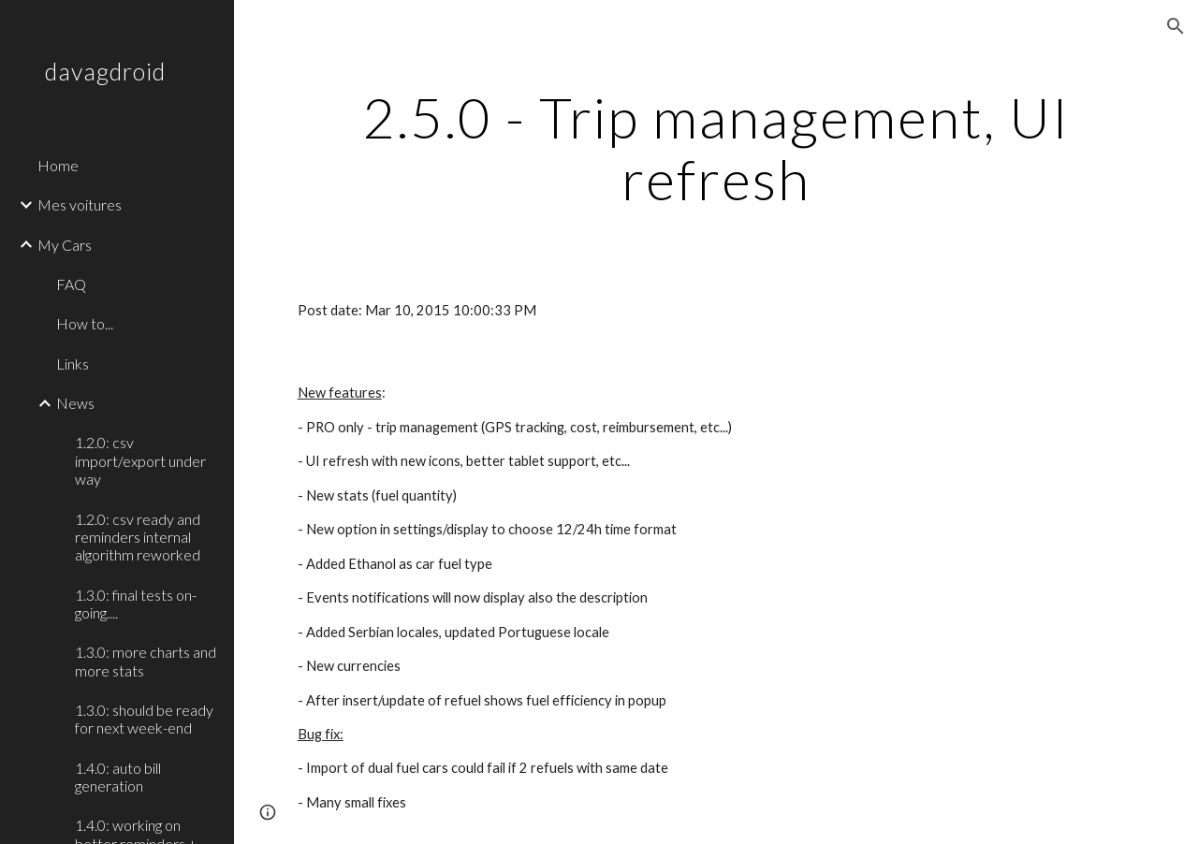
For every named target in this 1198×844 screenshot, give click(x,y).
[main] (716, 148)
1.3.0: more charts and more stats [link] (145, 660)
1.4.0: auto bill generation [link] (118, 776)
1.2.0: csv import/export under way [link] (140, 460)
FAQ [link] (71, 284)
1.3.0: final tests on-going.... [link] (136, 603)
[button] (1175, 26)
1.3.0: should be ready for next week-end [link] (144, 718)
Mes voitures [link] (79, 204)
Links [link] (72, 363)
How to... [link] (84, 323)
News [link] (75, 403)
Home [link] (58, 165)
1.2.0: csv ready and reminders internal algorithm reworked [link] (137, 537)
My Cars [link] (64, 245)
